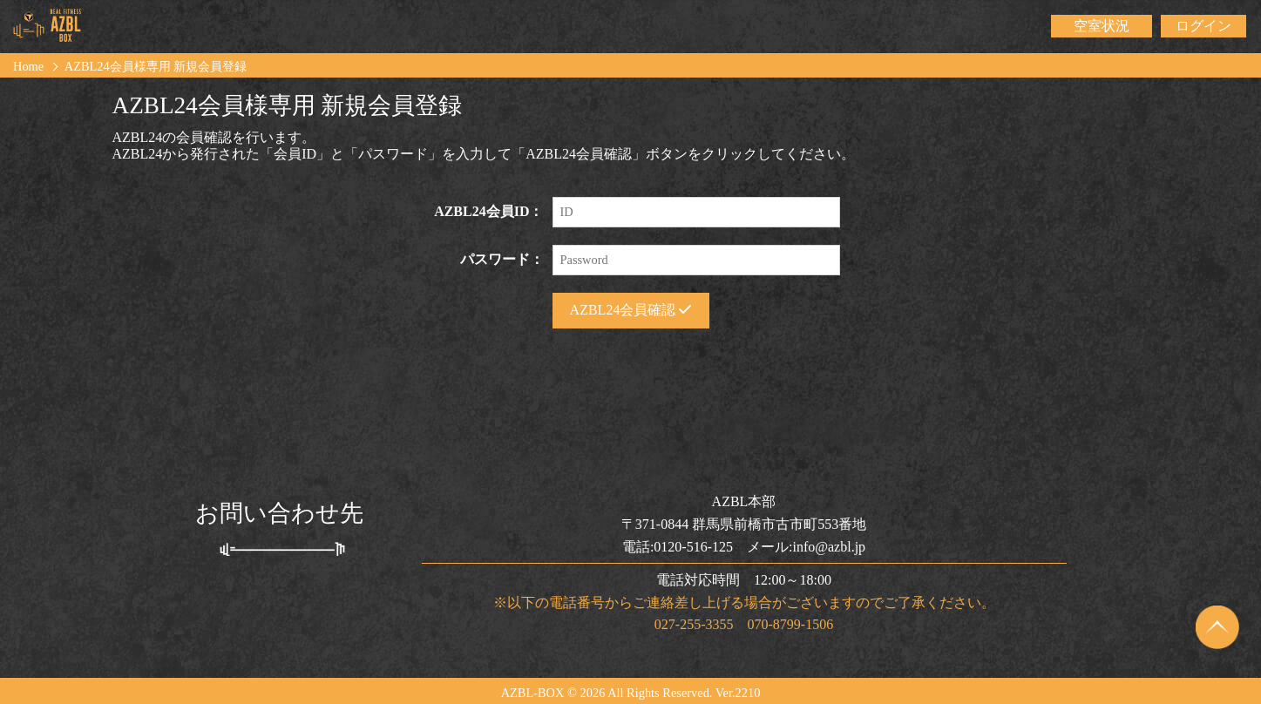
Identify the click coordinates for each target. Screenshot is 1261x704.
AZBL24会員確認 (631, 309)
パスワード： (502, 259)
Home (28, 66)
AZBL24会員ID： (488, 211)
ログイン (1203, 25)
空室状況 (1101, 25)
